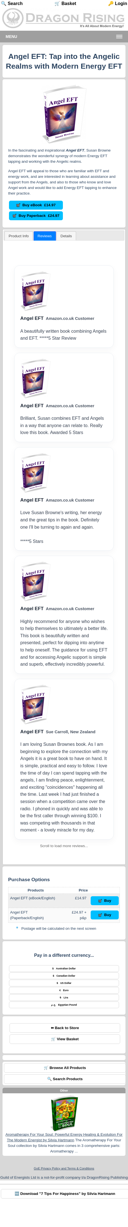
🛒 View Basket (65, 1039)
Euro (64, 990)
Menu (11, 36)
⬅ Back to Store (65, 1028)
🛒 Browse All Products (65, 1068)
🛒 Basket (65, 3)
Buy (104, 900)
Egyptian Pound (64, 1005)
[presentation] (66, 236)
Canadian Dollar (64, 976)
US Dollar (64, 983)
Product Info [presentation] (19, 236)
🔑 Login (117, 3)
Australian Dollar (64, 968)
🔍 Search (12, 3)
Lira (64, 997)
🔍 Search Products (65, 1079)
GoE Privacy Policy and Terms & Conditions (64, 1168)
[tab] (18, 235)
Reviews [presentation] (45, 236)
